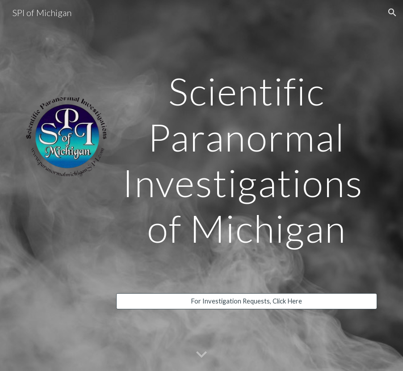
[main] (246, 159)
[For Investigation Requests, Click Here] (247, 301)
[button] (392, 12)
